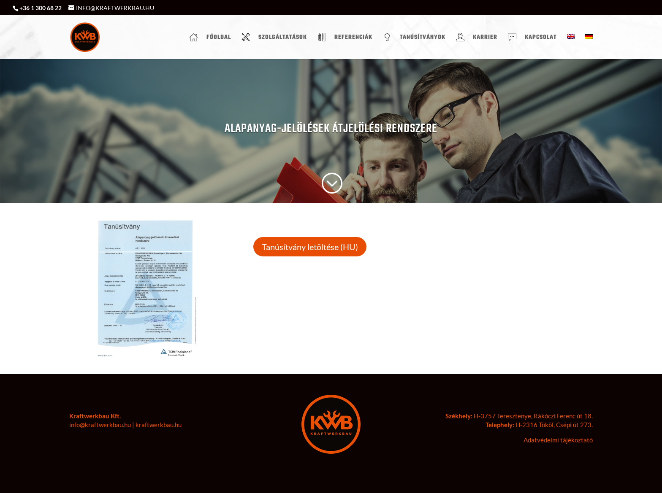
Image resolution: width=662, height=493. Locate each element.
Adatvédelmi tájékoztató (558, 440)
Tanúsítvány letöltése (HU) (310, 247)
